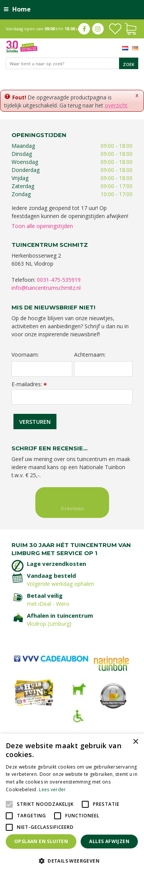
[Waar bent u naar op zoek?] (72, 63)
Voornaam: (25, 354)
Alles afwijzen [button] (109, 841)
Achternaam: (90, 354)
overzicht (116, 105)
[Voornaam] (42, 369)
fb (84, 29)
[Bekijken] (130, 28)
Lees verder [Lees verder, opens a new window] (52, 789)
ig (98, 29)
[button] (72, 860)
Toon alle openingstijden (42, 226)
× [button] (135, 742)
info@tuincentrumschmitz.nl (46, 287)
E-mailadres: (29, 384)
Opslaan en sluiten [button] (41, 841)
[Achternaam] (103, 369)
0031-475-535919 (59, 279)
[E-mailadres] (72, 397)
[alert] (72, 803)
